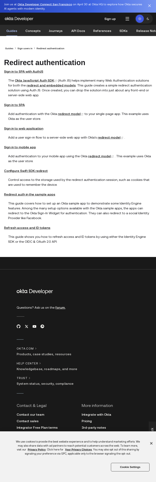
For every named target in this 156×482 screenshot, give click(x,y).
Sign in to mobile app (20, 144)
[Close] (151, 443)
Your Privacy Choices (78, 449)
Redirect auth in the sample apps (29, 192)
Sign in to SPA (14, 102)
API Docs (78, 31)
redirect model (71, 111)
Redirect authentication (50, 45)
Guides (9, 45)
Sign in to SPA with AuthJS (23, 69)
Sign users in (24, 45)
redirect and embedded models (51, 83)
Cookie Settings (130, 467)
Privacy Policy (37, 449)
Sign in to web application (23, 126)
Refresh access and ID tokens (27, 225)
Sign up (110, 19)
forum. (60, 305)
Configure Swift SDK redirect (26, 168)
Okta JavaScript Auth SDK (36, 78)
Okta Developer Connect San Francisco (44, 4)
